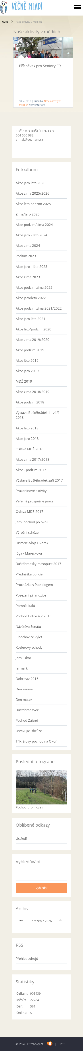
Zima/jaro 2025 (28, 214)
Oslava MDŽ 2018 (29, 449)
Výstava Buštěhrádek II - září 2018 (37, 415)
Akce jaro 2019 (27, 371)
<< (22, 921)
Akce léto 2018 (27, 428)
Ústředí (21, 838)
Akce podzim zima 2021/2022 (39, 308)
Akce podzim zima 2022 (34, 287)
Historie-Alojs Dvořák (32, 543)
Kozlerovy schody (29, 647)
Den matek (24, 699)
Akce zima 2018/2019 (32, 391)
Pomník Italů (25, 605)
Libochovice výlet (29, 637)
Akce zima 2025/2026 (32, 193)
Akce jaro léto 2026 (30, 183)
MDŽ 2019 (24, 381)
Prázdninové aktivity (31, 490)
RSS (62, 1044)
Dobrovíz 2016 (27, 678)
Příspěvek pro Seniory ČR (40, 65)
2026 (48, 921)
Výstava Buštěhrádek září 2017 (39, 480)
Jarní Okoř (23, 658)
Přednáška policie (29, 574)
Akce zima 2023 (28, 277)
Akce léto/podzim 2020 (33, 329)
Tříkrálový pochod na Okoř (36, 741)
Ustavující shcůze (29, 731)
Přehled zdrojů (27, 958)
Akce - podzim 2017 (31, 470)
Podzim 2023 (26, 256)
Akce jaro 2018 (27, 438)
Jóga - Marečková (29, 553)
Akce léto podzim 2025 (33, 204)
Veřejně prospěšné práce (34, 501)
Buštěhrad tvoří (27, 710)
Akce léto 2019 (27, 360)
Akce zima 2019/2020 (32, 339)
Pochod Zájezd (27, 720)
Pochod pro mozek (29, 807)
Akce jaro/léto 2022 (31, 298)
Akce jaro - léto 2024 (31, 235)
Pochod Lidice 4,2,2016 (34, 616)
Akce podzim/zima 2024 (34, 224)
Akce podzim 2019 (30, 350)
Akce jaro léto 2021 (30, 318)
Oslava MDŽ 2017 (29, 511)
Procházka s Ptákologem (34, 584)
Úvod (5, 21)
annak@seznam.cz (29, 139)
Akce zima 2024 (28, 245)
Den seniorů (25, 689)
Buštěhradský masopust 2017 (38, 563)
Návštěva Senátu (28, 626)
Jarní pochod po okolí (32, 522)
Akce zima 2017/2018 (32, 459)
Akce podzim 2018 (30, 402)
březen (36, 921)
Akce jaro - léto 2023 (31, 266)
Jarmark (22, 668)
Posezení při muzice (31, 595)
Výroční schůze (27, 532)
